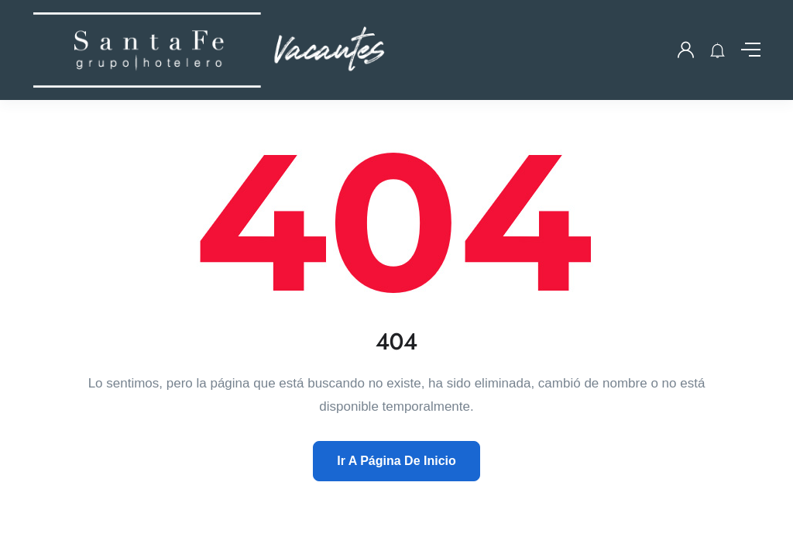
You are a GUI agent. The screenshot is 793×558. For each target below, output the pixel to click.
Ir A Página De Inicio (396, 460)
